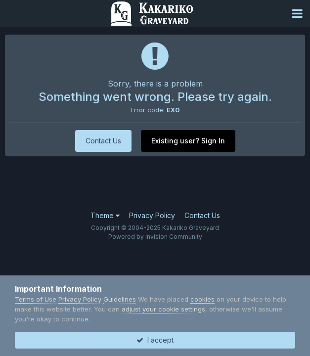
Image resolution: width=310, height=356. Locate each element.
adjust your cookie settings (163, 309)
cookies (202, 299)
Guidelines (119, 299)
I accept (155, 340)
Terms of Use (35, 299)
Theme (105, 215)
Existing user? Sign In (188, 140)
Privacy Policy (152, 215)
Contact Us (103, 140)
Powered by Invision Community (155, 236)
